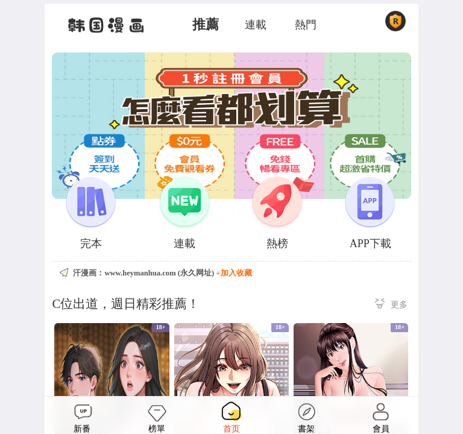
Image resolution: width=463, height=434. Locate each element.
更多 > (391, 305)
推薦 (205, 24)
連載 (255, 25)
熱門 (306, 25)
